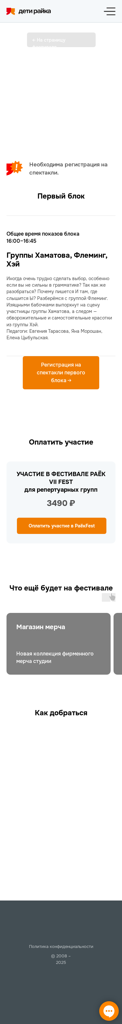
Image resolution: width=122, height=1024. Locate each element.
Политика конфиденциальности (61, 946)
